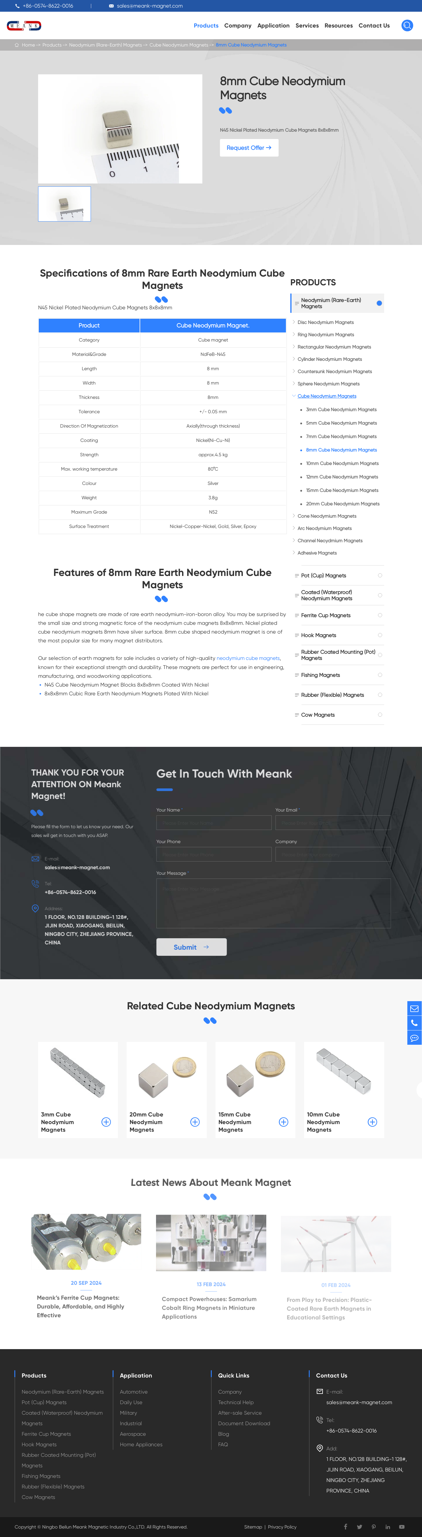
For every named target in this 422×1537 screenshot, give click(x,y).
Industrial (131, 1423)
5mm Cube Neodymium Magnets (341, 423)
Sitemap (253, 1527)
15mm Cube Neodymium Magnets (342, 490)
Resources (339, 25)
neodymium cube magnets (249, 658)
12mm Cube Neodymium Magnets (342, 477)
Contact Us (374, 25)
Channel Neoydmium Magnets (330, 540)
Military (128, 1413)
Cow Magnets (318, 715)
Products (206, 25)
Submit (194, 947)
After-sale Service (240, 1413)
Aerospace (133, 1434)
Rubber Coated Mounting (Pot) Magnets (338, 655)
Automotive (134, 1392)
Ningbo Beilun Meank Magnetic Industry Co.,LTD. (93, 1527)
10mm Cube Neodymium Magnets (342, 463)
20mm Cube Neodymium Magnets (342, 504)
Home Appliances (141, 1444)
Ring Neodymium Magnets (326, 334)
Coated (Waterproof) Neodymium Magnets (326, 595)
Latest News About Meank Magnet (211, 1182)
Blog (223, 1434)
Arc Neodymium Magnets (325, 528)
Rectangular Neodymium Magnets (334, 347)
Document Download (244, 1423)
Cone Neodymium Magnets (327, 516)
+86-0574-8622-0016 (48, 6)
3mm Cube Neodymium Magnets (341, 409)
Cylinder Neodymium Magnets (330, 359)
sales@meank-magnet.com (150, 6)
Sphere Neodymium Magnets (329, 384)
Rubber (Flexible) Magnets (332, 695)
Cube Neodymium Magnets (179, 45)
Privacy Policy (282, 1527)
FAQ (223, 1444)
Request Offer (249, 148)
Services (307, 25)
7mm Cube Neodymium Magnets (341, 436)
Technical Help (236, 1402)
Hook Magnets (318, 635)
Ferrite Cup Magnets (325, 615)
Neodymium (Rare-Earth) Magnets (105, 45)
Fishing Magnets (320, 675)
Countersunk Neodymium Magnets (335, 371)
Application (273, 25)
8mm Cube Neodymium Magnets (251, 45)
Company (238, 25)
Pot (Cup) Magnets (323, 575)
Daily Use (131, 1402)
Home (28, 45)
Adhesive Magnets (317, 553)
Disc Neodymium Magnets (326, 322)
